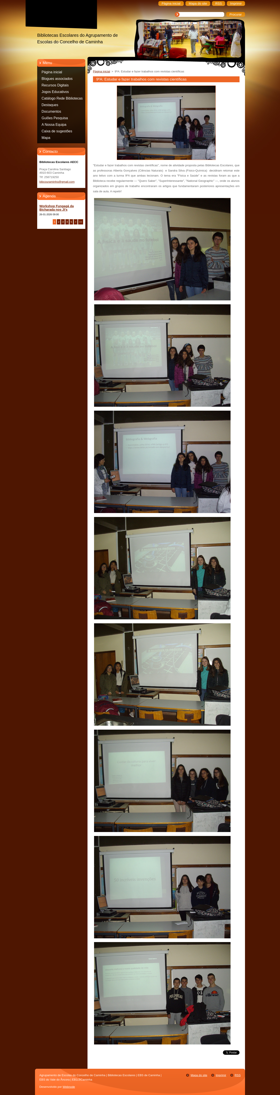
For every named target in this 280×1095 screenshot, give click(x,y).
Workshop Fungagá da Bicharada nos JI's (56, 207)
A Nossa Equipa (54, 124)
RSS (238, 1075)
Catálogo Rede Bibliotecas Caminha (62, 99)
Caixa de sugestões (57, 131)
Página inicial (52, 72)
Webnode (69, 1086)
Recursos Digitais (55, 85)
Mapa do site (199, 1075)
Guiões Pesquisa (55, 118)
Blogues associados (57, 79)
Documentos (51, 111)
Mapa (46, 138)
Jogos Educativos (55, 92)
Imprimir (221, 1075)
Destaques (50, 105)
